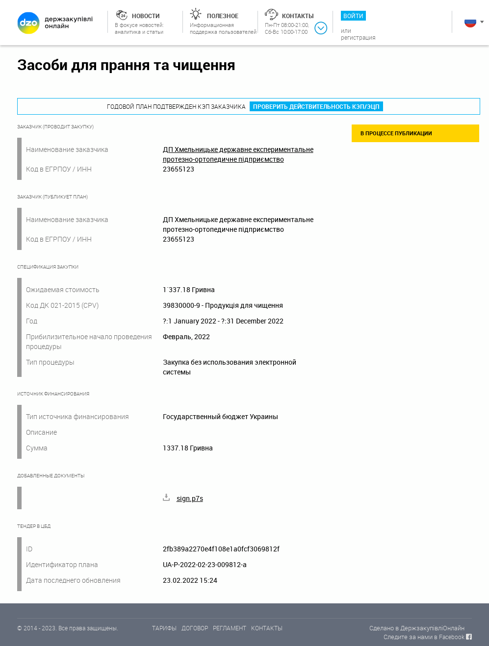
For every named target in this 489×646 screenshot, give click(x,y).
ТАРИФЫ (164, 628)
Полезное (222, 15)
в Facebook (449, 637)
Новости (145, 15)
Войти (353, 16)
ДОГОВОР (194, 628)
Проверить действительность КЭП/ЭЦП (316, 106)
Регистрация (358, 37)
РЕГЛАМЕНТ (229, 628)
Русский (470, 21)
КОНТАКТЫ (267, 628)
